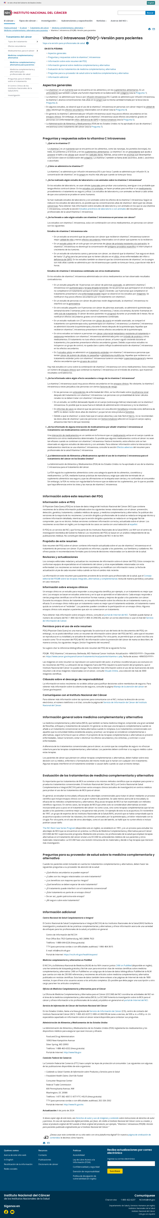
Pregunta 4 (121, 109)
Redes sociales (10, 1168)
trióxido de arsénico (133, 336)
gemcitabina (74, 303)
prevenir (51, 154)
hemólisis (129, 412)
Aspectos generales (57, 53)
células (71, 154)
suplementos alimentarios (126, 90)
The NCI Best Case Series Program (59, 828)
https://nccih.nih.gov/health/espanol (80, 954)
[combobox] (131, 13)
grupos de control (88, 361)
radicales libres (96, 154)
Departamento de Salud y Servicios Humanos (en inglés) (132, 1205)
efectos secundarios (74, 109)
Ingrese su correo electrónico (121, 1159)
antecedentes (79, 392)
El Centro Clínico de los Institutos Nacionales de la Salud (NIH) (20, 88)
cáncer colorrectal (105, 333)
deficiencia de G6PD (89, 119)
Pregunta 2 (51, 102)
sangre (99, 99)
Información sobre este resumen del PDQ (67, 61)
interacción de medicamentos (65, 435)
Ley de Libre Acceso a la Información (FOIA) (84, 1161)
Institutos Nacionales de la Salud (142, 1208)
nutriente (69, 90)
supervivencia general (134, 358)
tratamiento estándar (99, 352)
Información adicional (58, 77)
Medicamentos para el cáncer (21, 50)
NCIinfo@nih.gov (147, 1199)
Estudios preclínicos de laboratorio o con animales (102, 208)
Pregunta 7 (96, 126)
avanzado (117, 284)
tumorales (95, 185)
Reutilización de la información (18, 1164)
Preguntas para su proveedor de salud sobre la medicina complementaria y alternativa (88, 73)
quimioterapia (75, 287)
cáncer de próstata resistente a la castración (126, 243)
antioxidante (52, 93)
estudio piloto (66, 243)
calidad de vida (66, 239)
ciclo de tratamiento (68, 313)
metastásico (119, 333)
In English (8, 1159)
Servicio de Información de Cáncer (105, 1011)
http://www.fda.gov (72, 1052)
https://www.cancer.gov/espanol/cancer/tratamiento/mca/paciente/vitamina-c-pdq (84, 656)
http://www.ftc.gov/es (73, 1104)
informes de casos (65, 409)
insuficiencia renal (140, 392)
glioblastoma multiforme (112, 355)
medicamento (145, 188)
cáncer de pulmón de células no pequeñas (79, 355)
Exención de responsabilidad (86, 1171)
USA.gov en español (147, 1214)
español (133, 524)
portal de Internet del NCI (116, 614)
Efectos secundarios (17, 46)
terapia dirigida (91, 287)
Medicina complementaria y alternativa (20, 56)
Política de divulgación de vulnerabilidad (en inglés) (84, 1177)
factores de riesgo (108, 386)
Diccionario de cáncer (48, 1164)
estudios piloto (65, 352)
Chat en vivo (111, 1199)
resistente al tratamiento (137, 333)
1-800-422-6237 (128, 1199)
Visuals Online (111, 670)
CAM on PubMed (124, 965)
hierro (131, 416)
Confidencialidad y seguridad (86, 1166)
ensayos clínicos (53, 116)
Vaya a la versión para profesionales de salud (64, 43)
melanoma (59, 336)
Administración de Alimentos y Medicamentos (70, 123)
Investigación (14, 95)
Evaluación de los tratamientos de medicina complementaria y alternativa (82, 69)
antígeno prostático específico (122, 246)
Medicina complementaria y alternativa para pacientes (22, 63)
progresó (111, 313)
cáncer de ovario (103, 320)
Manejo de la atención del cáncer (129, 686)
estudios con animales (92, 188)
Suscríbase (115, 1171)
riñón (77, 119)
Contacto (42, 1155)
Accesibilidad (79, 1155)
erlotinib (104, 287)
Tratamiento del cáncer (19, 36)
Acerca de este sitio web (15, 1155)
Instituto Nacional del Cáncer (143, 1211)
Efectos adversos (125, 447)
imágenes (141, 293)
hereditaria (123, 409)
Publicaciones (44, 1159)
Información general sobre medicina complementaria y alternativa (79, 65)
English (151, 3)
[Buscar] (150, 13)
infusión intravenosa (96, 96)
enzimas (131, 154)
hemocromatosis (108, 119)
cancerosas (52, 205)
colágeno (124, 93)
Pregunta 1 (141, 93)
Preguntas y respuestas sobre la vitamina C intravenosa (74, 57)
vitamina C (54, 90)
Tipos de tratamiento (17, 41)
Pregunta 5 (128, 119)
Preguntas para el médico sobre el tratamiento (19, 79)
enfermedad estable (91, 293)
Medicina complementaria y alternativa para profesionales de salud (22, 71)
